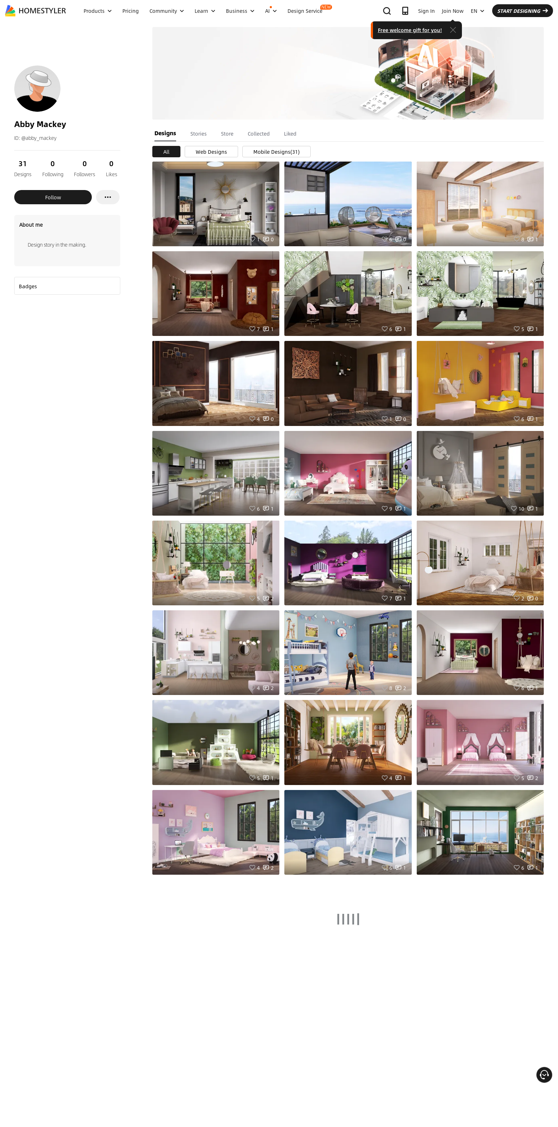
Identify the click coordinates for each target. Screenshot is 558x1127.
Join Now (453, 11)
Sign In (426, 11)
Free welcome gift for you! (410, 29)
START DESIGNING (522, 11)
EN (477, 11)
